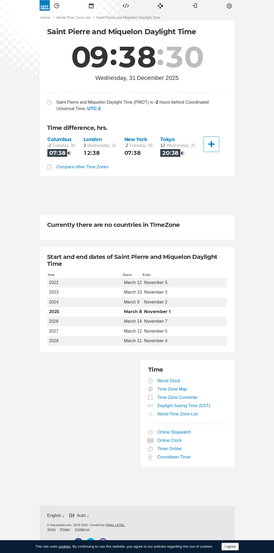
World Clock (169, 381)
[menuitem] (57, 5)
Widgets (126, 5)
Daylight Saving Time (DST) (184, 405)
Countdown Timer (174, 457)
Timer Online (170, 448)
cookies (64, 546)
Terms (51, 529)
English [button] (54, 515)
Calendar (91, 5)
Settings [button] (229, 5)
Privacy (65, 529)
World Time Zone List (178, 414)
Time (57, 5)
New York (135, 139)
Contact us (82, 529)
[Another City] (211, 144)
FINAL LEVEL (114, 525)
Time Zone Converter (178, 397)
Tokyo (167, 139)
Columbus (59, 139)
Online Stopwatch (174, 432)
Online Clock (170, 440)
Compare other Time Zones (82, 167)
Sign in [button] (195, 5)
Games (160, 5)
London (92, 139)
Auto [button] (81, 515)
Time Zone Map (172, 389)
